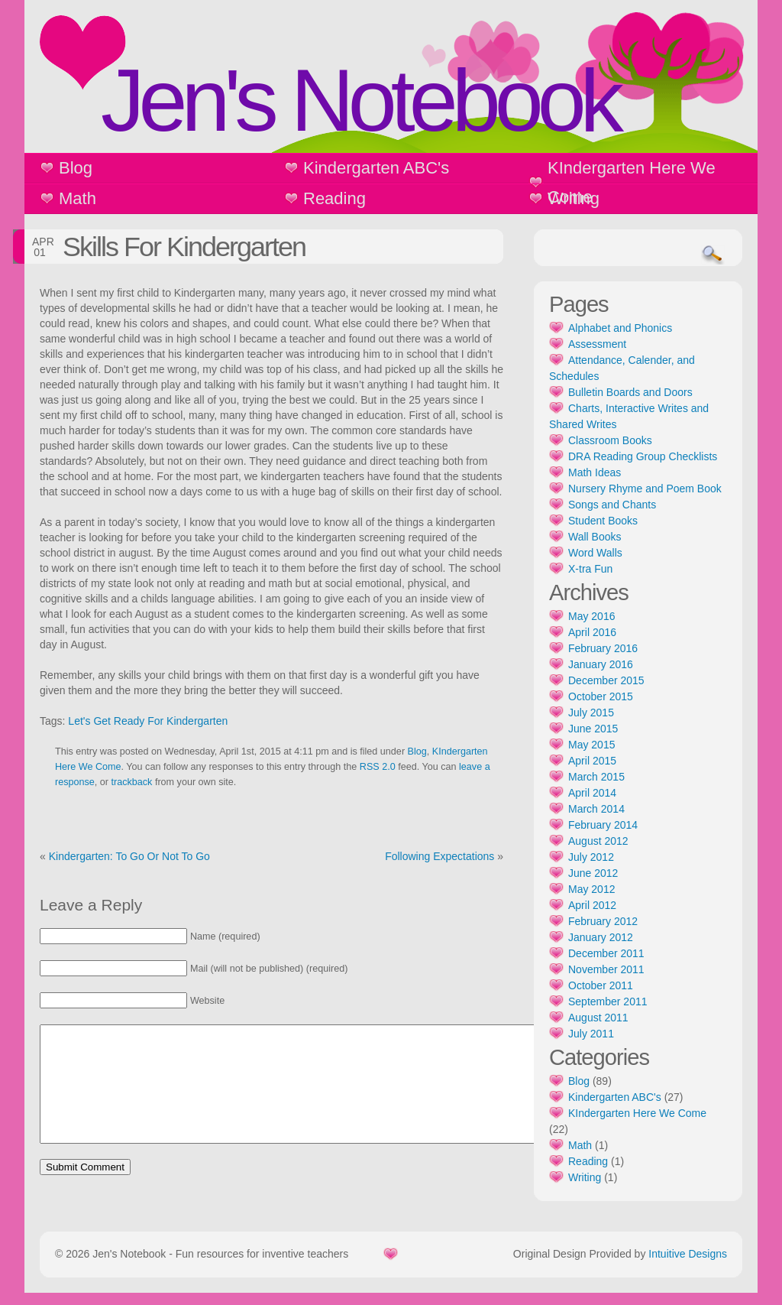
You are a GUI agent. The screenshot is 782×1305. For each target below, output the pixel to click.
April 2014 (592, 793)
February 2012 (603, 921)
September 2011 (608, 1001)
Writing (573, 198)
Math (77, 198)
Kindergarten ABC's (376, 167)
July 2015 (591, 712)
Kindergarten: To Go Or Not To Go (129, 856)
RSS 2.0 (378, 766)
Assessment (597, 344)
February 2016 (603, 648)
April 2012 (592, 905)
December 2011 (606, 953)
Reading (334, 198)
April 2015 (592, 761)
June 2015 (593, 728)
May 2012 (591, 889)
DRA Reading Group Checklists (642, 456)
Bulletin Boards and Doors (630, 392)
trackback (132, 782)
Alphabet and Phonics (620, 328)
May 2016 (591, 616)
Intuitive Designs (687, 1266)
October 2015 (600, 696)
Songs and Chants (612, 504)
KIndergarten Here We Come (632, 182)
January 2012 (600, 937)
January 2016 (600, 664)
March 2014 (596, 809)
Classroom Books (610, 440)
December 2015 (606, 680)
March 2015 (596, 777)
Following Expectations (439, 856)
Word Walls (595, 553)
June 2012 (593, 873)
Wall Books (595, 537)
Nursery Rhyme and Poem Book (645, 488)
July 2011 (591, 1033)
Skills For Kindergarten (184, 246)
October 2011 (600, 985)
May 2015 (591, 745)
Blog (75, 167)
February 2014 (603, 825)
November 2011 (606, 969)
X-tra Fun (590, 569)
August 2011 (598, 1017)
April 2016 (592, 632)
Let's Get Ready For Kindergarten (148, 721)
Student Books (603, 521)
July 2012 (591, 857)
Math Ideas (594, 472)
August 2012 (598, 841)
